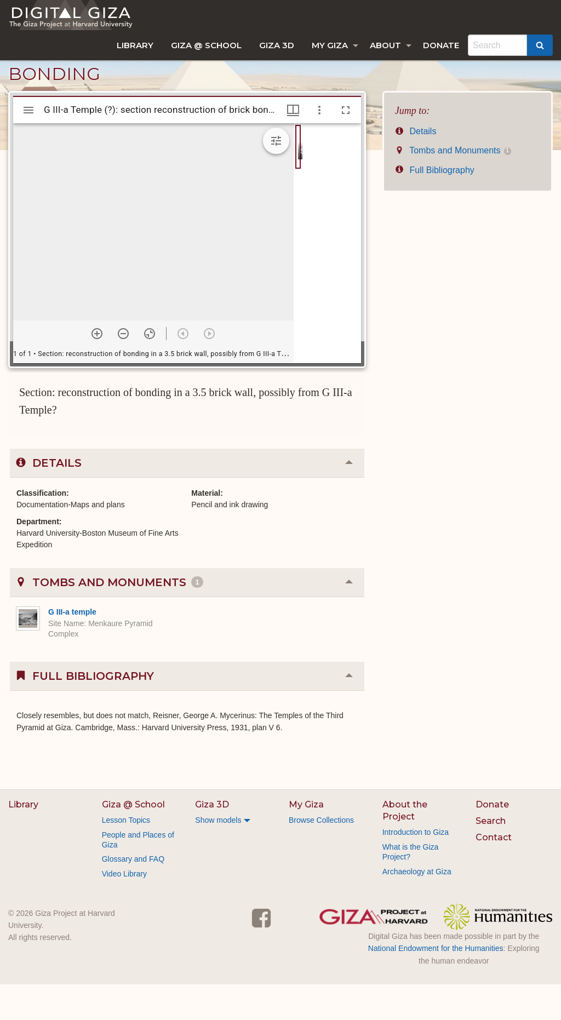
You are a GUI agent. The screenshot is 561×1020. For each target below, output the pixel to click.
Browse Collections (321, 855)
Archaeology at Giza (416, 907)
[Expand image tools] (276, 176)
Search (491, 856)
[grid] (327, 279)
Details (416, 166)
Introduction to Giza (415, 867)
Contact (494, 873)
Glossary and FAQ (133, 894)
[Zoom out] (123, 369)
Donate (441, 45)
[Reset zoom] (149, 369)
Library (135, 45)
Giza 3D (276, 45)
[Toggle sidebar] (28, 146)
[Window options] (319, 146)
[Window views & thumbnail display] (293, 146)
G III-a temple (72, 647)
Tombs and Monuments (453, 186)
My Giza (330, 45)
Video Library (124, 909)
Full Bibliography (434, 205)
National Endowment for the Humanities (435, 983)
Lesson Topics (126, 855)
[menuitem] (135, 45)
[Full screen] (346, 146)
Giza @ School (206, 45)
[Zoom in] (97, 369)
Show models (218, 855)
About (385, 45)
